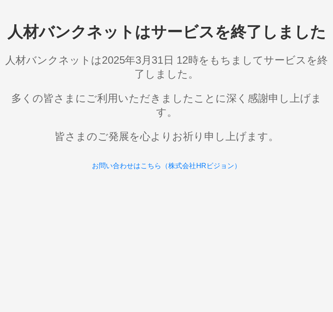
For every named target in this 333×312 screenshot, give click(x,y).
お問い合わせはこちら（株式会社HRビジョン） (166, 165)
